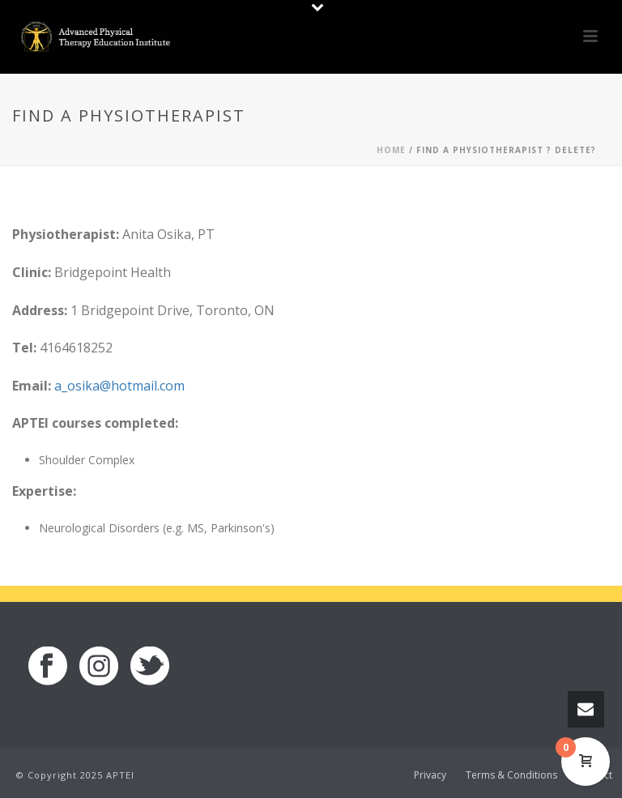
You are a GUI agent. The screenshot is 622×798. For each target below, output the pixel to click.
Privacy (430, 775)
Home (391, 150)
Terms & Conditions (511, 775)
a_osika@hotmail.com (119, 386)
